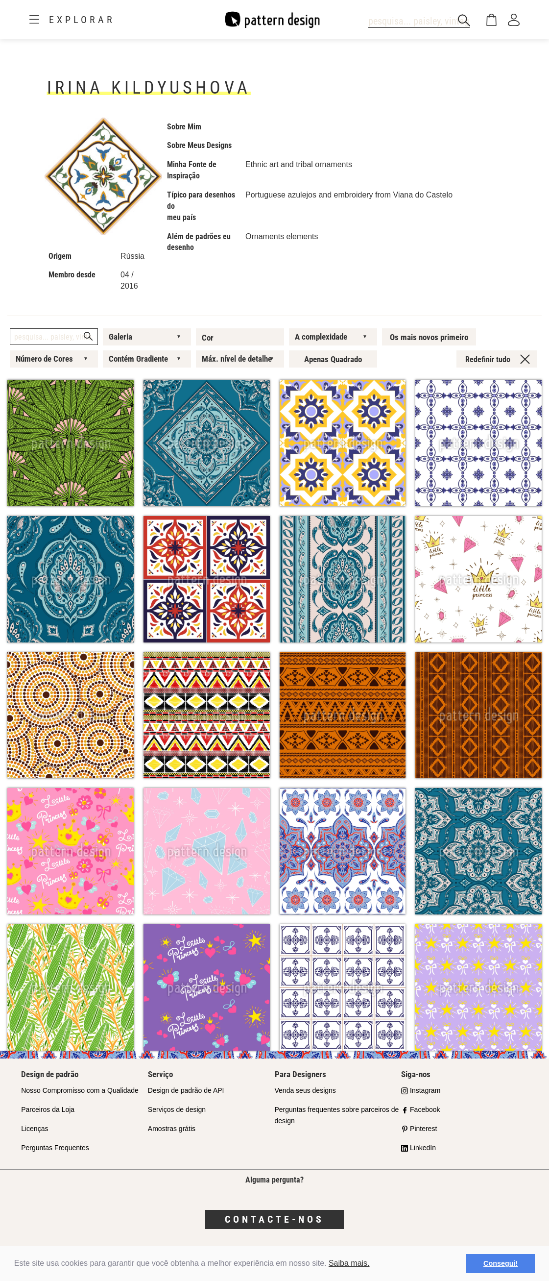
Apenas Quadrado (333, 359)
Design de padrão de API (186, 1090)
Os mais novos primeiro (429, 337)
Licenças (34, 1129)
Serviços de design (177, 1109)
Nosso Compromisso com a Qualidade (80, 1090)
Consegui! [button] (500, 1263)
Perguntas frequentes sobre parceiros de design (337, 1115)
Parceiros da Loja (47, 1109)
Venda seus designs (305, 1090)
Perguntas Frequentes (55, 1148)
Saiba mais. (349, 1263)
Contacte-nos (274, 1219)
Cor (208, 338)
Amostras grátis (171, 1129)
